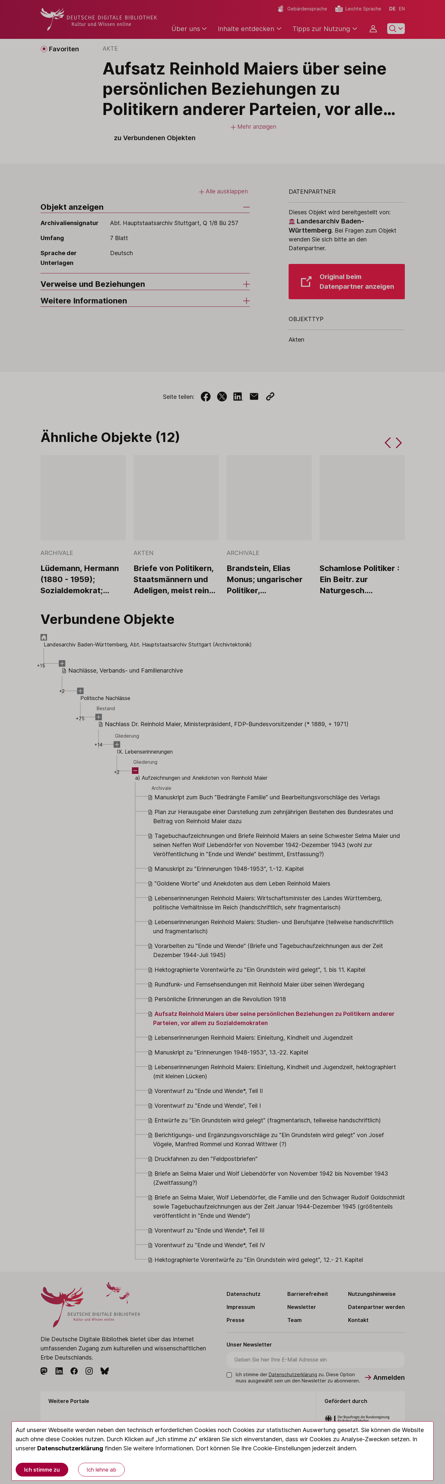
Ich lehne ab (101, 1469)
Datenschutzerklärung (70, 1448)
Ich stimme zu (42, 1469)
